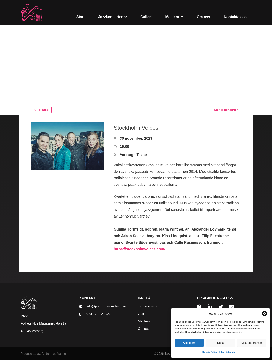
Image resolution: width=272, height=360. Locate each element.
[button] (264, 313)
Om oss (203, 17)
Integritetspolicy (228, 352)
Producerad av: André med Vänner (44, 353)
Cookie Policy (209, 352)
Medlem (174, 16)
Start (80, 17)
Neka (220, 342)
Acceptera (189, 342)
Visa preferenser (251, 342)
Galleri (146, 17)
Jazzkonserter (112, 16)
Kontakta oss (235, 17)
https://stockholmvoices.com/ (139, 249)
